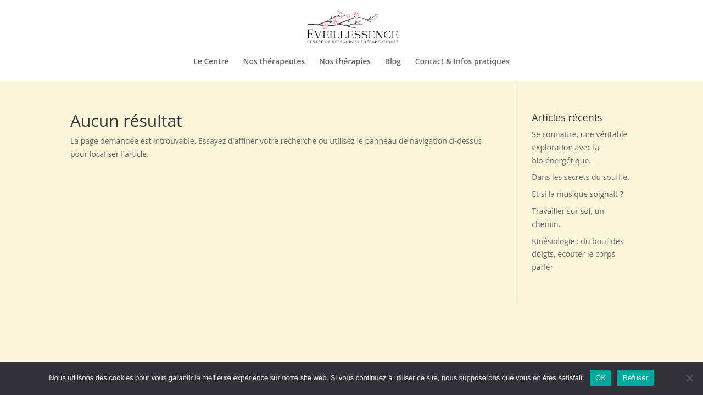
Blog (393, 62)
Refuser (635, 378)
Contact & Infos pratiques (462, 62)
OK (600, 378)
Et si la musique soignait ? (577, 194)
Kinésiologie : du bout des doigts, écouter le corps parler (577, 254)
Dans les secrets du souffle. (580, 177)
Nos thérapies (345, 62)
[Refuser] (689, 378)
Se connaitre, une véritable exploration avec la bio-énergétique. (579, 147)
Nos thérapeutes (274, 62)
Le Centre (211, 62)
